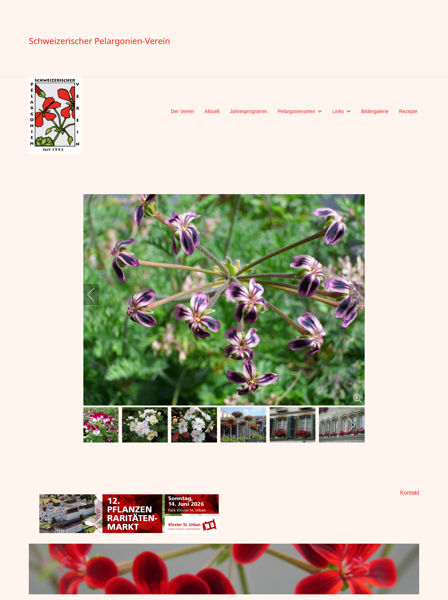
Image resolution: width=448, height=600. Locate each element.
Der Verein (182, 111)
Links (338, 111)
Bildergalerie (375, 111)
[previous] (95, 294)
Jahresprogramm (248, 111)
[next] (352, 294)
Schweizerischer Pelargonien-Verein (99, 41)
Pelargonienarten (296, 111)
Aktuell (212, 111)
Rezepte (408, 111)
